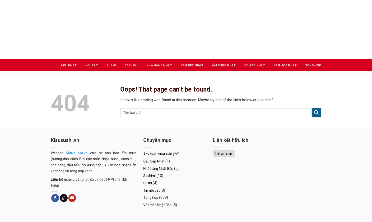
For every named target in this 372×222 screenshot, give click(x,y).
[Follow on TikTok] (64, 198)
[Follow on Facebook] (55, 198)
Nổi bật (91, 65)
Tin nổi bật (151, 190)
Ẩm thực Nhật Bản (157, 154)
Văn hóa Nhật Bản (157, 205)
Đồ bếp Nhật (254, 65)
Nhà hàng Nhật (159, 65)
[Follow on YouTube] (72, 198)
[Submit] (316, 112)
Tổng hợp (313, 65)
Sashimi (131, 65)
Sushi (111, 65)
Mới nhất (69, 65)
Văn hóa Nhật (285, 65)
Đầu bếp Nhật (192, 65)
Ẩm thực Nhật (224, 65)
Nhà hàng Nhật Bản (158, 168)
